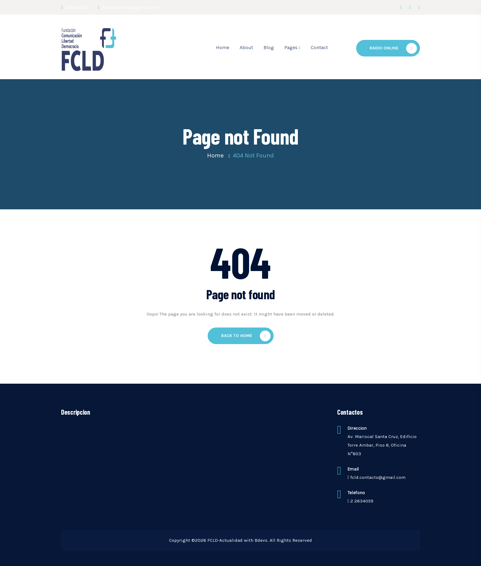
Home (222, 47)
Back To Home (246, 336)
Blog (269, 47)
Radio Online (393, 48)
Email (353, 469)
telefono (356, 492)
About (246, 47)
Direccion (357, 428)
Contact (319, 47)
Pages (291, 47)
